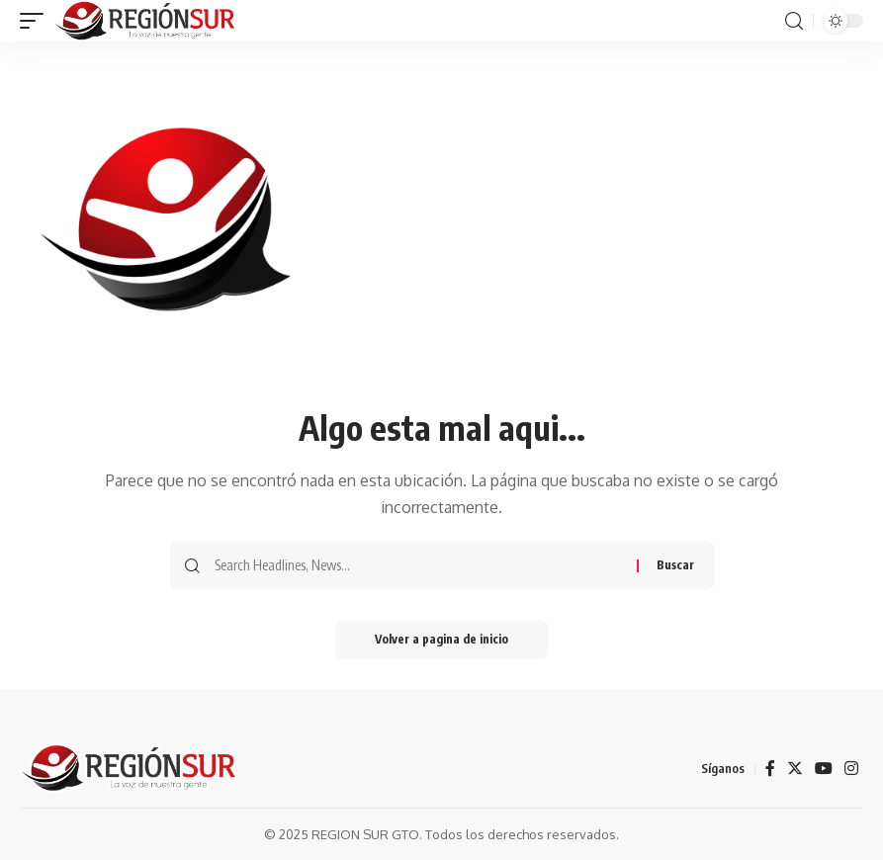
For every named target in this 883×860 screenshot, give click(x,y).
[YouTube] (824, 768)
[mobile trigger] (36, 21)
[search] (794, 21)
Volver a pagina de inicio (441, 639)
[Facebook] (770, 768)
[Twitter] (795, 768)
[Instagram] (851, 768)
